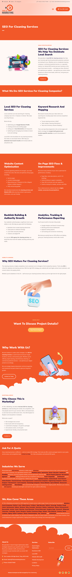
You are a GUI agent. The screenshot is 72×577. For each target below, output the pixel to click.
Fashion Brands (53, 478)
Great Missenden (30, 509)
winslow (12, 509)
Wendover (22, 507)
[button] (52, 9)
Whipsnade (66, 509)
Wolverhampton (32, 513)
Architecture (60, 476)
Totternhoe (5, 511)
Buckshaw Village (37, 511)
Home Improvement (28, 480)
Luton (20, 505)
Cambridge (12, 511)
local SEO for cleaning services (55, 58)
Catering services (7, 485)
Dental (51, 472)
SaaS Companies (21, 482)
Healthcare (62, 472)
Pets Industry (18, 485)
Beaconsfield (5, 509)
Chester (18, 511)
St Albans (33, 505)
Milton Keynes (26, 505)
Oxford (4, 507)
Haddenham (50, 507)
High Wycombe (41, 505)
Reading (59, 505)
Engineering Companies (55, 480)
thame (17, 509)
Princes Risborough (40, 509)
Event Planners (62, 478)
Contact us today (26, 454)
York (39, 513)
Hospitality (51, 476)
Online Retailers (6, 480)
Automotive (45, 472)
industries (35, 470)
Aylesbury (67, 503)
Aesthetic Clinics (36, 472)
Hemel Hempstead (7, 505)
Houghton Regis (51, 509)
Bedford (48, 505)
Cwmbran (5, 513)
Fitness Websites (45, 482)
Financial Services (17, 480)
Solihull (15, 513)
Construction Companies (41, 480)
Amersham (39, 507)
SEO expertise (8, 487)
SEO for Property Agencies (53, 474)
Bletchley (21, 509)
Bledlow (44, 507)
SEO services (15, 470)
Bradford (29, 511)
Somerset (43, 513)
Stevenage (54, 505)
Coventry (59, 511)
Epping (10, 513)
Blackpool (23, 511)
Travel (46, 476)
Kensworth (59, 509)
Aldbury (17, 507)
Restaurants (63, 482)
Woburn (57, 507)
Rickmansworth (64, 507)
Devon (64, 511)
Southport (20, 513)
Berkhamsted (10, 507)
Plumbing (4, 474)
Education (56, 472)
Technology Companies (33, 482)
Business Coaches (43, 478)
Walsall (26, 513)
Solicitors (12, 476)
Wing (27, 507)
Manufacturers (12, 482)
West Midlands (52, 511)
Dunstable (32, 507)
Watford (15, 505)
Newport (45, 511)
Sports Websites (54, 482)
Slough (64, 505)
